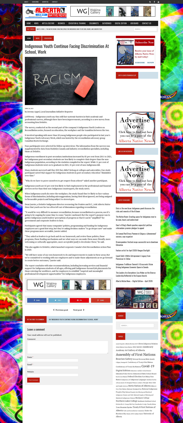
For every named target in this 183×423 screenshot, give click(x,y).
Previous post (59, 310)
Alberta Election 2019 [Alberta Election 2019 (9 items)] (132, 346)
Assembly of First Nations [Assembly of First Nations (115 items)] (136, 356)
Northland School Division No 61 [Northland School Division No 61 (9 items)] (126, 403)
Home (26, 23)
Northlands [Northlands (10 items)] (156, 400)
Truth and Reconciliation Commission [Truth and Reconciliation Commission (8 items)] (144, 410)
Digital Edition (118, 23)
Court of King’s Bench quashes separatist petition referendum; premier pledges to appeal (135, 228)
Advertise (45, 2)
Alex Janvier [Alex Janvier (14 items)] (138, 349)
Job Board (132, 23)
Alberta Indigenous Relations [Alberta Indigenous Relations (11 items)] (149, 346)
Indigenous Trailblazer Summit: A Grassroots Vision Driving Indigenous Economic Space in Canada (138, 267)
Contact (55, 2)
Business (59, 23)
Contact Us (144, 23)
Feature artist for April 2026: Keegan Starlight (134, 251)
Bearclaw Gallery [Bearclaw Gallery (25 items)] (125, 361)
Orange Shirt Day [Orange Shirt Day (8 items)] (141, 403)
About (26, 2)
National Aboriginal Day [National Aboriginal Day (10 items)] (124, 391)
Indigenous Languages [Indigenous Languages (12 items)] (127, 382)
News (34, 23)
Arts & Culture (46, 23)
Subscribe (35, 2)
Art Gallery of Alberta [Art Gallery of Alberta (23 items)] (135, 352)
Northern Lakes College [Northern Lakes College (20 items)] (141, 400)
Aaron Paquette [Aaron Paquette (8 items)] (121, 346)
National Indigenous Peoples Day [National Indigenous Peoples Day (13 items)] (144, 391)
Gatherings (104, 23)
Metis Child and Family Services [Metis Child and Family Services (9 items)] (148, 385)
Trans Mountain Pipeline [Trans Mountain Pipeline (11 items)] (134, 406)
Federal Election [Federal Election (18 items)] (128, 378)
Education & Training (74, 23)
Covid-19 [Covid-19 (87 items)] (148, 368)
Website (28, 372)
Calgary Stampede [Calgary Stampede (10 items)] (122, 364)
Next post (78, 310)
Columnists (91, 23)
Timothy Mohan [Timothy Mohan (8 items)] (121, 406)
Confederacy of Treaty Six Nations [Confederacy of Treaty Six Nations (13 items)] (129, 369)
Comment (29, 339)
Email (27, 365)
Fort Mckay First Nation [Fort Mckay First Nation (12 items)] (144, 379)
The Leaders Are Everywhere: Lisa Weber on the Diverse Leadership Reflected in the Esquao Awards (136, 275)
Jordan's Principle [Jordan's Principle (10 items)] (133, 385)
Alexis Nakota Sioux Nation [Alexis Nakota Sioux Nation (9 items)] (125, 349)
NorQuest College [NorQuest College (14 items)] (124, 400)
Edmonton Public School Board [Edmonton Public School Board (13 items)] (138, 375)
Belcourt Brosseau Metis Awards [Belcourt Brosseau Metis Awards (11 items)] (144, 361)
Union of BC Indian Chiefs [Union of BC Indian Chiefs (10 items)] (138, 413)
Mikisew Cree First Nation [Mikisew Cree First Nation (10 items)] (147, 388)
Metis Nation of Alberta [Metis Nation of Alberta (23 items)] (128, 387)
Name (27, 357)
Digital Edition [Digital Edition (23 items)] (124, 372)
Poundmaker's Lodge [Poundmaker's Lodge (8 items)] (152, 403)
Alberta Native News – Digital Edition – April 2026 (135, 282)
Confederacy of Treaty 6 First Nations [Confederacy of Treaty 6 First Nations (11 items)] (141, 364)
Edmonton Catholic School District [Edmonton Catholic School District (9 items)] (141, 373)
